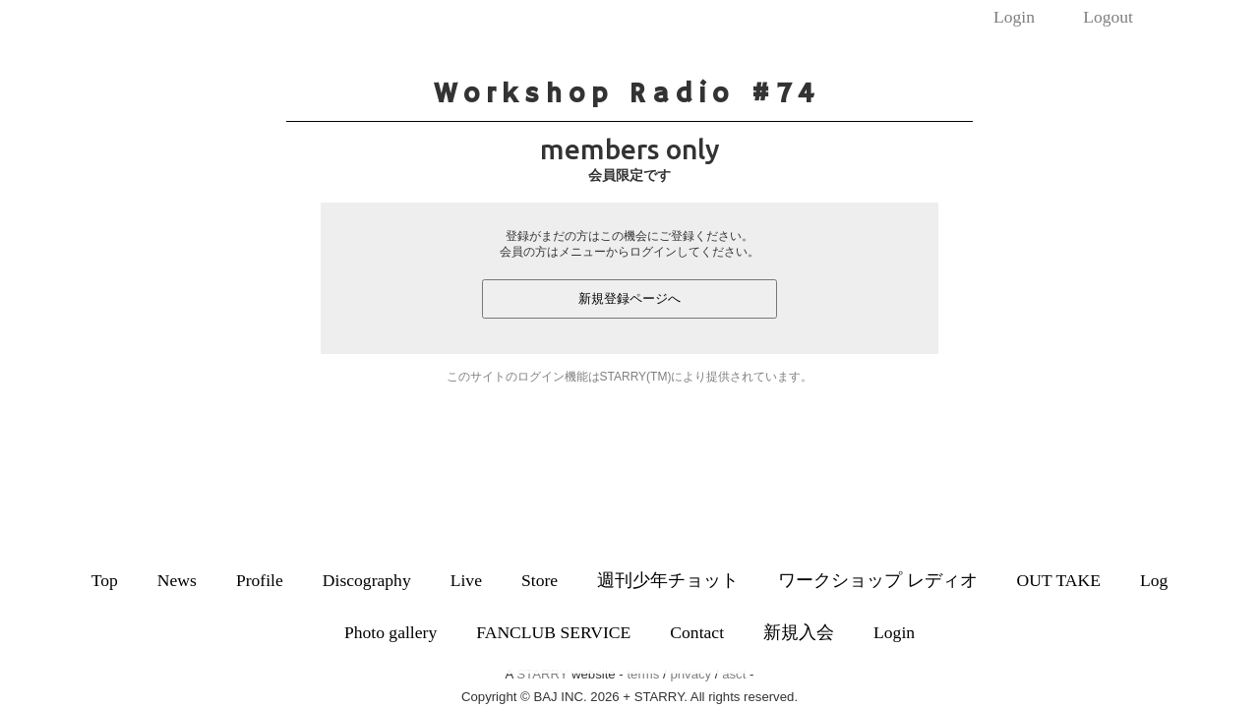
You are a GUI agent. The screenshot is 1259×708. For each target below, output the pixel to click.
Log (1154, 580)
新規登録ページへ (629, 298)
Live (466, 580)
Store (539, 580)
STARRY (542, 674)
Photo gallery (390, 632)
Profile (259, 580)
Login (1014, 17)
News (177, 580)
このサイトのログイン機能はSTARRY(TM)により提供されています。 (630, 377)
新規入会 (798, 632)
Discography (367, 580)
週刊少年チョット (668, 580)
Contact (697, 632)
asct (734, 674)
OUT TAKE (1059, 580)
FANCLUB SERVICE (553, 632)
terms (643, 674)
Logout (1108, 17)
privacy (690, 674)
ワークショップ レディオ (877, 580)
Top (104, 580)
